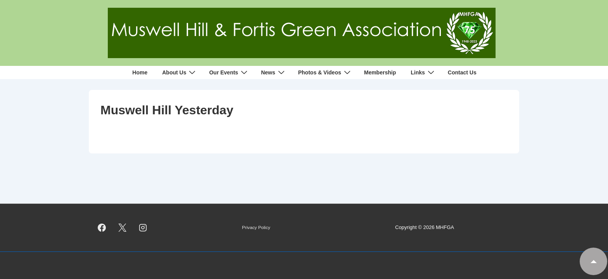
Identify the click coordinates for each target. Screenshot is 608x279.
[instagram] (143, 228)
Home (139, 72)
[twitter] (122, 228)
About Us (179, 72)
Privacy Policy (256, 227)
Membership (380, 72)
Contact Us (462, 72)
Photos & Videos (325, 72)
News (274, 72)
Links (423, 72)
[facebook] (102, 228)
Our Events (229, 72)
